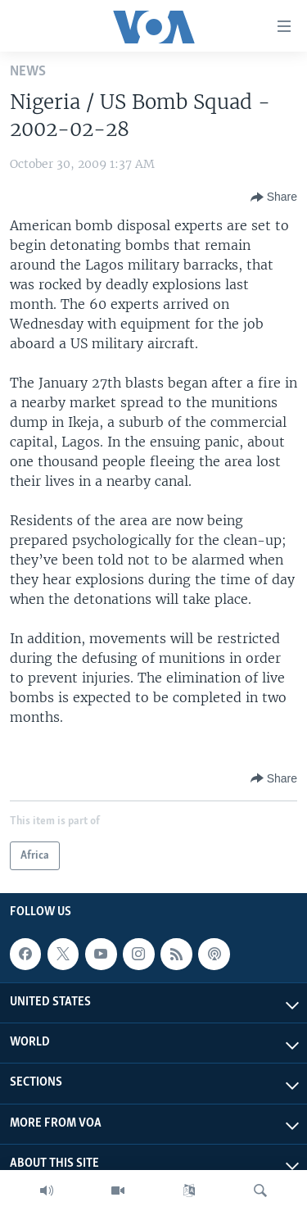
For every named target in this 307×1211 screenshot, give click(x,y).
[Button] (274, 197)
